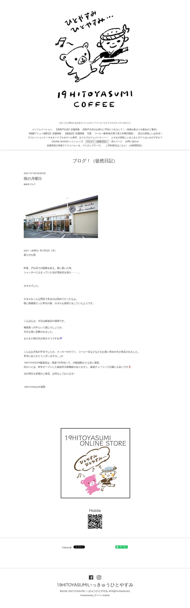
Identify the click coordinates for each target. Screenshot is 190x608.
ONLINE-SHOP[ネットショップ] (67, 141)
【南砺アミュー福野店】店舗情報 (44, 133)
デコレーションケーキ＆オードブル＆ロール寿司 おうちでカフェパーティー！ (68, 137)
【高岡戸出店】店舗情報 (67, 129)
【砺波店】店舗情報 (74, 133)
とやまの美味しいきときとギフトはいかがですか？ (136, 137)
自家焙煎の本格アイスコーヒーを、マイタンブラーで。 (75, 145)
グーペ (97, 595)
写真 (89, 133)
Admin (106, 595)
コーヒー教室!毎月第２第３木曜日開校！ (115, 133)
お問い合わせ (132, 141)
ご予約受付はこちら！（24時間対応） (125, 145)
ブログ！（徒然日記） (97, 141)
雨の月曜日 (33, 179)
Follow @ (67, 547)
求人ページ (116, 141)
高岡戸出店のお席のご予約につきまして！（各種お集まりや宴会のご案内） (120, 129)
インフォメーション (42, 129)
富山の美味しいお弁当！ (150, 133)
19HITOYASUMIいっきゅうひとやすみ (95, 585)
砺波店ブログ (29, 184)
